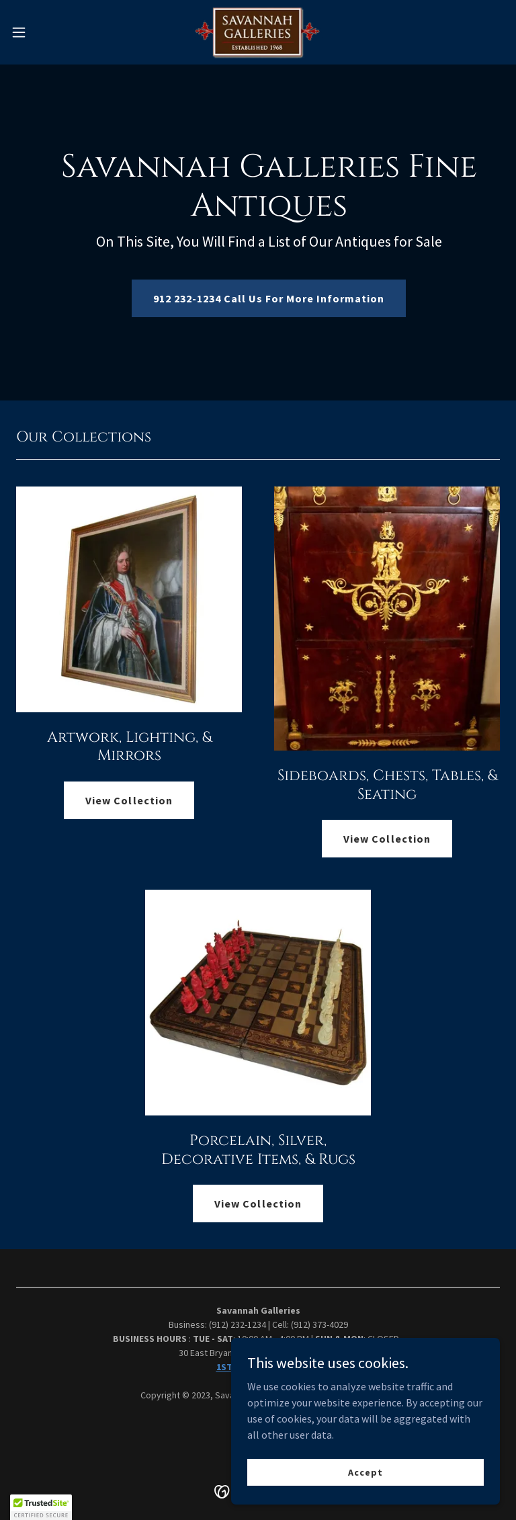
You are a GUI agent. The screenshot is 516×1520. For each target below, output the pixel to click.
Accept (365, 1472)
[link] (258, 32)
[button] (43, 32)
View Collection (128, 800)
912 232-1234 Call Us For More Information (268, 298)
